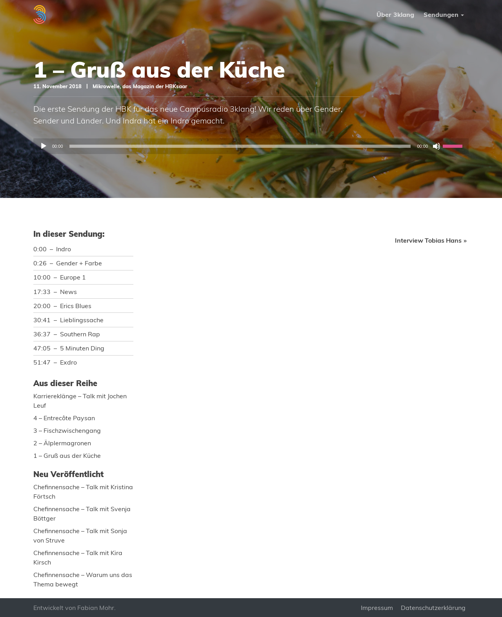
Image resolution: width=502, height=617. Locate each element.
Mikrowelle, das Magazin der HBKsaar (140, 86)
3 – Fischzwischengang (67, 430)
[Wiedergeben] (43, 146)
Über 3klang (395, 14)
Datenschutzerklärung (433, 608)
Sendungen (441, 14)
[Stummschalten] (436, 146)
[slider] (240, 146)
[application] (251, 146)
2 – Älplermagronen (62, 443)
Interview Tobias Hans (428, 240)
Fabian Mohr (95, 608)
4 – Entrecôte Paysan (64, 418)
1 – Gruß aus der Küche (67, 455)
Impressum (377, 608)
